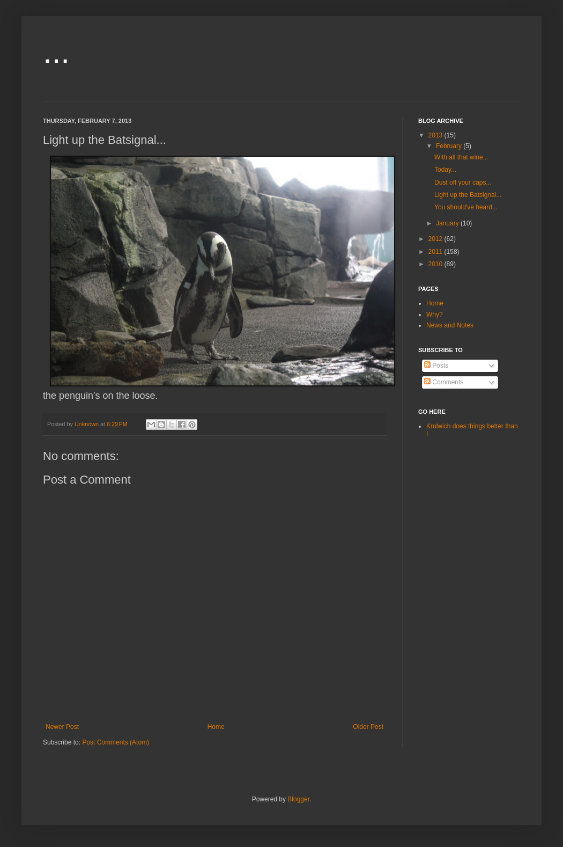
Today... (445, 169)
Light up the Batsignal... (467, 195)
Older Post (368, 727)
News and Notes (449, 325)
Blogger (298, 799)
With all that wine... (461, 157)
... (56, 52)
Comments (443, 382)
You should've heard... (466, 207)
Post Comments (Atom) (115, 742)
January (448, 223)
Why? (434, 314)
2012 (436, 239)
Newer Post (62, 727)
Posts (436, 365)
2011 (436, 251)
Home (216, 727)
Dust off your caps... (463, 182)
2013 (436, 135)
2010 (436, 264)
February (449, 146)
